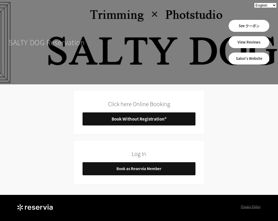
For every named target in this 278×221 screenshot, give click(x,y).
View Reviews (249, 42)
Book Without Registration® (139, 119)
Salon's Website (249, 58)
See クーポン (249, 25)
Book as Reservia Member (139, 168)
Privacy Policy (251, 206)
